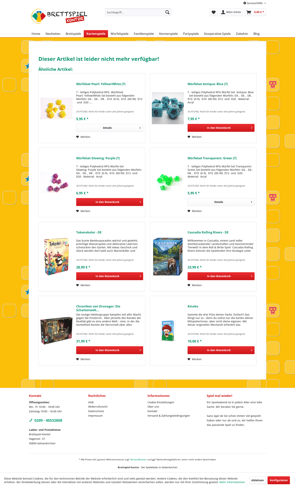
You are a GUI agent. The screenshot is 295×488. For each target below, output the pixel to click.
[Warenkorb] (255, 12)
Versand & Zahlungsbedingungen (169, 415)
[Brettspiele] (73, 33)
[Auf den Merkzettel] (83, 137)
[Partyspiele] (190, 33)
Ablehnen (257, 480)
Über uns (153, 406)
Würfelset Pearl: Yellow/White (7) (100, 84)
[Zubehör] (242, 33)
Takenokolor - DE (89, 232)
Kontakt (152, 411)
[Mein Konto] (231, 12)
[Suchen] (167, 12)
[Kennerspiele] (168, 33)
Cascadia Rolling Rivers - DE (208, 232)
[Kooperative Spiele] (217, 33)
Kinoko (193, 306)
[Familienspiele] (144, 33)
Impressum (95, 415)
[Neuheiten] (53, 33)
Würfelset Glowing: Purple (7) (98, 158)
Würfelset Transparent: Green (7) (212, 158)
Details (122, 127)
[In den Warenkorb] (221, 128)
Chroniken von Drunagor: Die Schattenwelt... (98, 308)
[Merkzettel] (214, 12)
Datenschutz (96, 411)
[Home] (36, 33)
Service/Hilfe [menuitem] (253, 3)
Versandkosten (138, 459)
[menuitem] (138, 12)
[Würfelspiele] (119, 33)
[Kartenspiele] (96, 33)
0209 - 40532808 (45, 420)
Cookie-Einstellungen (161, 402)
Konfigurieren (279, 480)
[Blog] (256, 33)
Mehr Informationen (232, 482)
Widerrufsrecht (97, 406)
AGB (91, 402)
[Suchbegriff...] (138, 12)
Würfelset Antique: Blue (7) (208, 84)
